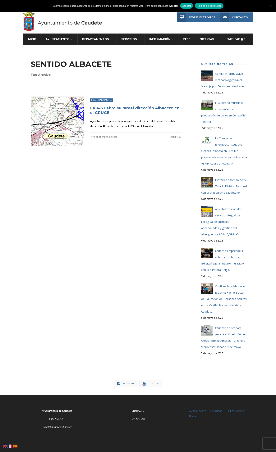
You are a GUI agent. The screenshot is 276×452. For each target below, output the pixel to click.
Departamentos (95, 39)
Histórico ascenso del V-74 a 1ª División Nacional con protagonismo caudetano (224, 186)
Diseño (193, 416)
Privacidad (216, 411)
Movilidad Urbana (101, 100)
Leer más (175, 137)
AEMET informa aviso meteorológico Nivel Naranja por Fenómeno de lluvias (222, 80)
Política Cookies (235, 411)
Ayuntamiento (58, 39)
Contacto (234, 17)
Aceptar (186, 5)
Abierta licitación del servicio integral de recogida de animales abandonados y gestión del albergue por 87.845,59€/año (221, 221)
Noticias (207, 39)
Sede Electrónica (196, 17)
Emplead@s (236, 39)
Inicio (31, 39)
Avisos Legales (197, 411)
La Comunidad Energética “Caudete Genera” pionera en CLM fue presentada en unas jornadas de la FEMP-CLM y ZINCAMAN (224, 150)
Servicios (129, 39)
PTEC (187, 39)
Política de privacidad (209, 5)
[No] (271, 6)
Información (159, 39)
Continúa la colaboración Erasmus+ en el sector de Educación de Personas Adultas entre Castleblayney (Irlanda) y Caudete (224, 298)
